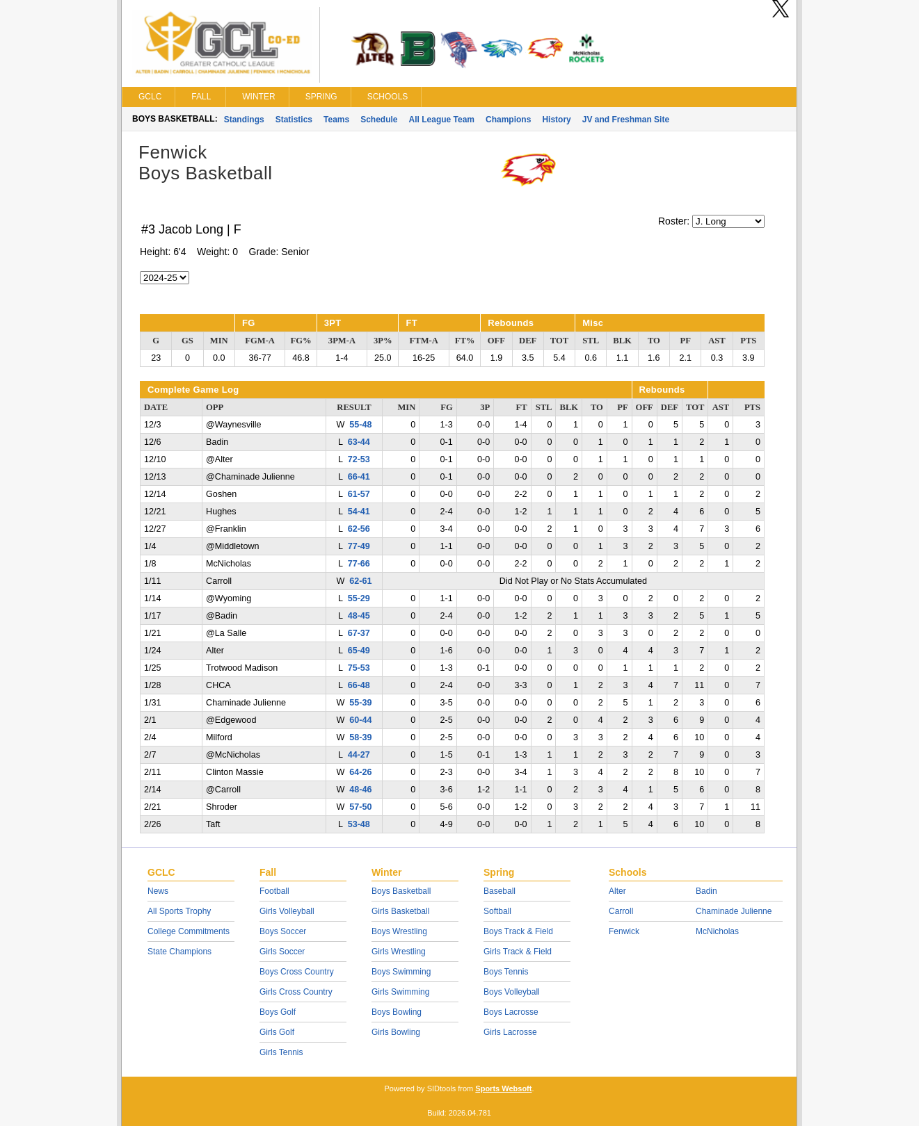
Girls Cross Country (296, 992)
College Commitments (188, 931)
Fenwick (624, 931)
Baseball (500, 891)
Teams (336, 119)
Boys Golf (277, 1012)
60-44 (360, 720)
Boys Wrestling (399, 931)
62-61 (360, 581)
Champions (508, 119)
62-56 (359, 529)
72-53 (359, 459)
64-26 (360, 772)
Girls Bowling (395, 1032)
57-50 (360, 807)
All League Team (441, 119)
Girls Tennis (281, 1052)
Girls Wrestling (398, 951)
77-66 (359, 564)
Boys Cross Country (296, 972)
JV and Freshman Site (625, 119)
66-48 (359, 685)
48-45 (359, 616)
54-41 (359, 511)
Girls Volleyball (286, 911)
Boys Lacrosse (511, 1012)
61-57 (359, 494)
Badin (706, 891)
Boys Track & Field (518, 931)
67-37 (359, 633)
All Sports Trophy (179, 911)
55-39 (360, 703)
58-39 (360, 737)
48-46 (360, 789)
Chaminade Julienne (734, 911)
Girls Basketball (400, 911)
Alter (617, 891)
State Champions (179, 951)
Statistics (293, 119)
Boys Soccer (282, 931)
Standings (244, 119)
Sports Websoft (503, 1088)
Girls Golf (276, 1032)
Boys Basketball (401, 891)
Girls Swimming (400, 992)
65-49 (359, 650)
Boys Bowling (396, 1012)
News (157, 891)
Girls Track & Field (518, 951)
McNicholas (717, 931)
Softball (497, 911)
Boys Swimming (401, 972)
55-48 (360, 425)
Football (274, 891)
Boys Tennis (506, 972)
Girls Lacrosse (510, 1032)
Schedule (378, 119)
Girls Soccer (282, 951)
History (556, 119)
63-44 (359, 442)
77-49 (359, 546)
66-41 (359, 477)
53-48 (359, 824)
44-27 (359, 755)
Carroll (621, 911)
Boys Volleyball (512, 992)
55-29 (359, 598)
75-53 (359, 668)
